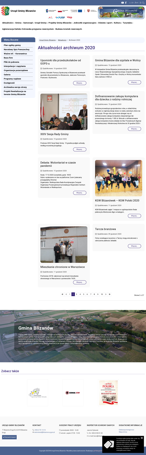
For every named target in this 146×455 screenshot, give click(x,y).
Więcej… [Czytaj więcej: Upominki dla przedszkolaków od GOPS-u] (79, 83)
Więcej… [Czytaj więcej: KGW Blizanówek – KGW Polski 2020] (134, 216)
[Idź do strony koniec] (109, 294)
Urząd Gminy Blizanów (18, 11)
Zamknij (142, 438)
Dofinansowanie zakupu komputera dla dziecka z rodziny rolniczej (116, 98)
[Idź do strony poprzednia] (66, 294)
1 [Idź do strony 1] (69, 294)
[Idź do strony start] (62, 294)
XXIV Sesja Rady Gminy (54, 134)
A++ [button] (136, 2)
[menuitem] (7, 23)
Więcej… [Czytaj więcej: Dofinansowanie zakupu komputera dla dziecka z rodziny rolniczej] (134, 129)
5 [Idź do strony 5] (83, 294)
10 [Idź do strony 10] (102, 294)
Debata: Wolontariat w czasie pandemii (58, 164)
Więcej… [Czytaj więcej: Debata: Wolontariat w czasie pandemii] (79, 193)
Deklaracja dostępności (126, 430)
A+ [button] (132, 3)
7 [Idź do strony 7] (90, 294)
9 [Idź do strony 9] (97, 294)
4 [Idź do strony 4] (80, 294)
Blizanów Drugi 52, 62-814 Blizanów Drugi (14, 431)
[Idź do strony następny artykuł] (106, 294)
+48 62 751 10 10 (40, 430)
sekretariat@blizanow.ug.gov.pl (44, 432)
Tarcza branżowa (105, 229)
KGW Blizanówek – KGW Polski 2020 (117, 200)
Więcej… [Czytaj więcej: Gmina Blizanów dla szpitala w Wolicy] (134, 82)
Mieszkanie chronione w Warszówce (62, 267)
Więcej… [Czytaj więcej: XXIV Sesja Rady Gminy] (79, 149)
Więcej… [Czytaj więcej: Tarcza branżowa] (134, 246)
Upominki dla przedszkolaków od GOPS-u (60, 62)
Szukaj (44, 14)
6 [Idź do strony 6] (87, 294)
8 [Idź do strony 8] (94, 294)
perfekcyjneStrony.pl (100, 451)
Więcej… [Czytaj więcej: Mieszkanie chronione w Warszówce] (79, 282)
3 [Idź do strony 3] (76, 294)
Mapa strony (123, 432)
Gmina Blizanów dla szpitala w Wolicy (118, 60)
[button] (140, 3)
